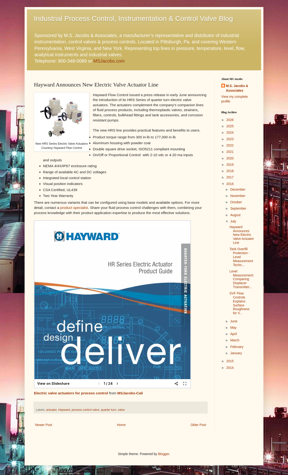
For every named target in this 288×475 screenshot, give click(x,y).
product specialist (74, 208)
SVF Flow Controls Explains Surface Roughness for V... (239, 303)
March (234, 340)
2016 (230, 184)
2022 (230, 145)
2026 (230, 120)
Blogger (163, 454)
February (236, 347)
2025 (230, 126)
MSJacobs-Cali (130, 393)
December (237, 189)
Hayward (64, 409)
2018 (230, 171)
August (235, 215)
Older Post (198, 425)
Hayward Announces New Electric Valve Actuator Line (241, 235)
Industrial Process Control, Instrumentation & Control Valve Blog (133, 18)
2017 (230, 177)
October (236, 202)
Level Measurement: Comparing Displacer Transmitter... (241, 279)
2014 (230, 367)
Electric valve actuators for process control (71, 393)
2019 (230, 164)
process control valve (85, 409)
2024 (230, 132)
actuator (51, 409)
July (233, 221)
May (233, 327)
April (233, 334)
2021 (230, 152)
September (238, 208)
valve (121, 409)
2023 (230, 139)
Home (121, 425)
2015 (230, 361)
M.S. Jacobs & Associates (237, 88)
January (236, 353)
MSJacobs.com (109, 61)
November (237, 196)
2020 (230, 158)
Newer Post (43, 425)
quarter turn (108, 409)
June (233, 321)
